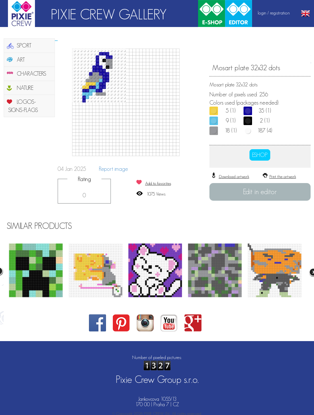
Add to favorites (158, 183)
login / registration (274, 12)
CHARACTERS (31, 73)
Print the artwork (282, 176)
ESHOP (260, 155)
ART (21, 60)
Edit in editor (260, 192)
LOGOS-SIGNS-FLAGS (23, 106)
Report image (113, 169)
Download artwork (234, 176)
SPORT (24, 45)
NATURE (25, 88)
